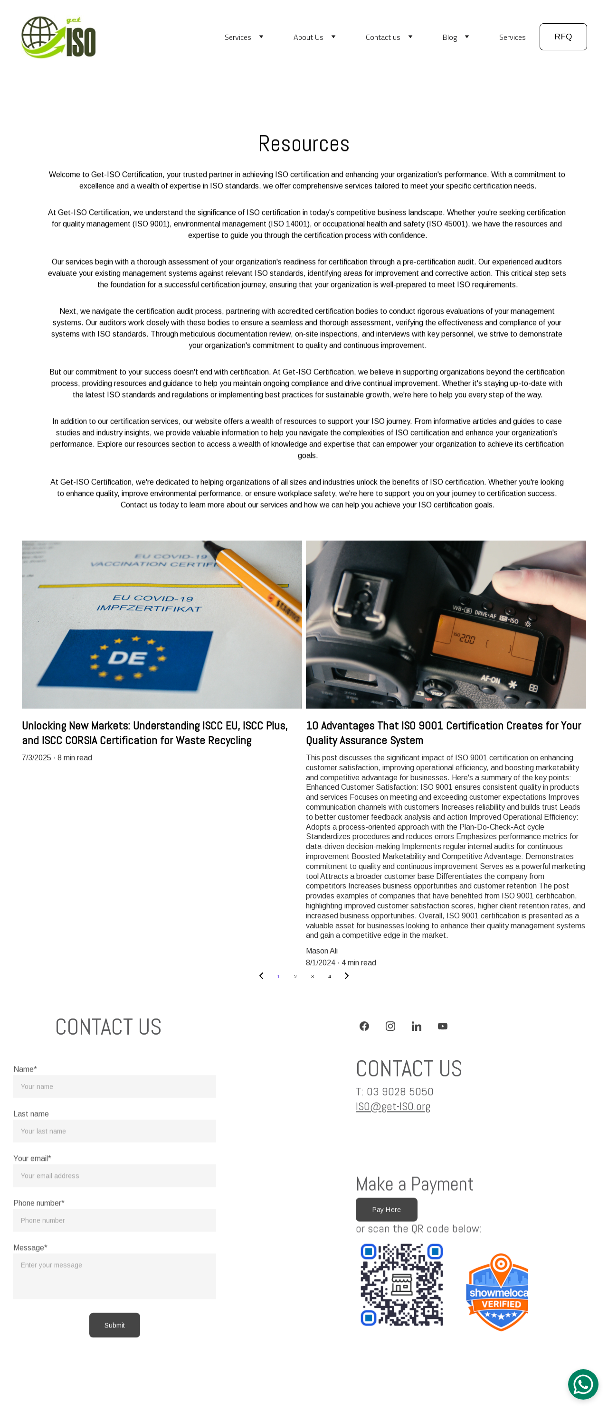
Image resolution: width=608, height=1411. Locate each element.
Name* (25, 1099)
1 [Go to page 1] (278, 976)
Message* (30, 1278)
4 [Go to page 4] (329, 976)
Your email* (32, 1189)
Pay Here (386, 1212)
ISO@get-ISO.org (393, 1109)
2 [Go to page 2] (295, 976)
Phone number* (39, 1233)
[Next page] (346, 976)
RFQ (563, 36)
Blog (450, 37)
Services (238, 37)
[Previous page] (261, 976)
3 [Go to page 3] (312, 976)
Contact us (383, 37)
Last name (31, 1144)
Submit (114, 1355)
